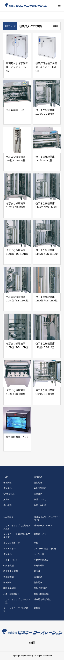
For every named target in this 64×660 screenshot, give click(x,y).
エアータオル (9, 548)
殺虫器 (37, 571)
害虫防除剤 (8, 577)
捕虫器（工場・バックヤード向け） (47, 518)
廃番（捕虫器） (41, 588)
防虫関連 (38, 477)
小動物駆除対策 (41, 560)
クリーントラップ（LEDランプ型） (16, 601)
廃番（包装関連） (42, 594)
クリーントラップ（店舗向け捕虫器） (16, 527)
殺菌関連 (7, 482)
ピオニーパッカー (11, 560)
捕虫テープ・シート (43, 525)
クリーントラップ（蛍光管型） (15, 609)
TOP (5, 477)
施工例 (6, 499)
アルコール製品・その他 (45, 548)
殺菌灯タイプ (40, 534)
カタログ (38, 494)
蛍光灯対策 (39, 565)
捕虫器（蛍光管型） (43, 599)
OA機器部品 (9, 494)
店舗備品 (7, 488)
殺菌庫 (37, 608)
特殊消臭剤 (8, 565)
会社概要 (7, 505)
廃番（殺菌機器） (11, 594)
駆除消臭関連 (40, 488)
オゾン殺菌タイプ (11, 543)
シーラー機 (39, 554)
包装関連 (38, 482)
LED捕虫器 (8, 517)
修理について (40, 499)
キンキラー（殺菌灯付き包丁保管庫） (16, 536)
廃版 (36, 543)
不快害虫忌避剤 (10, 571)
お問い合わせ (40, 505)
